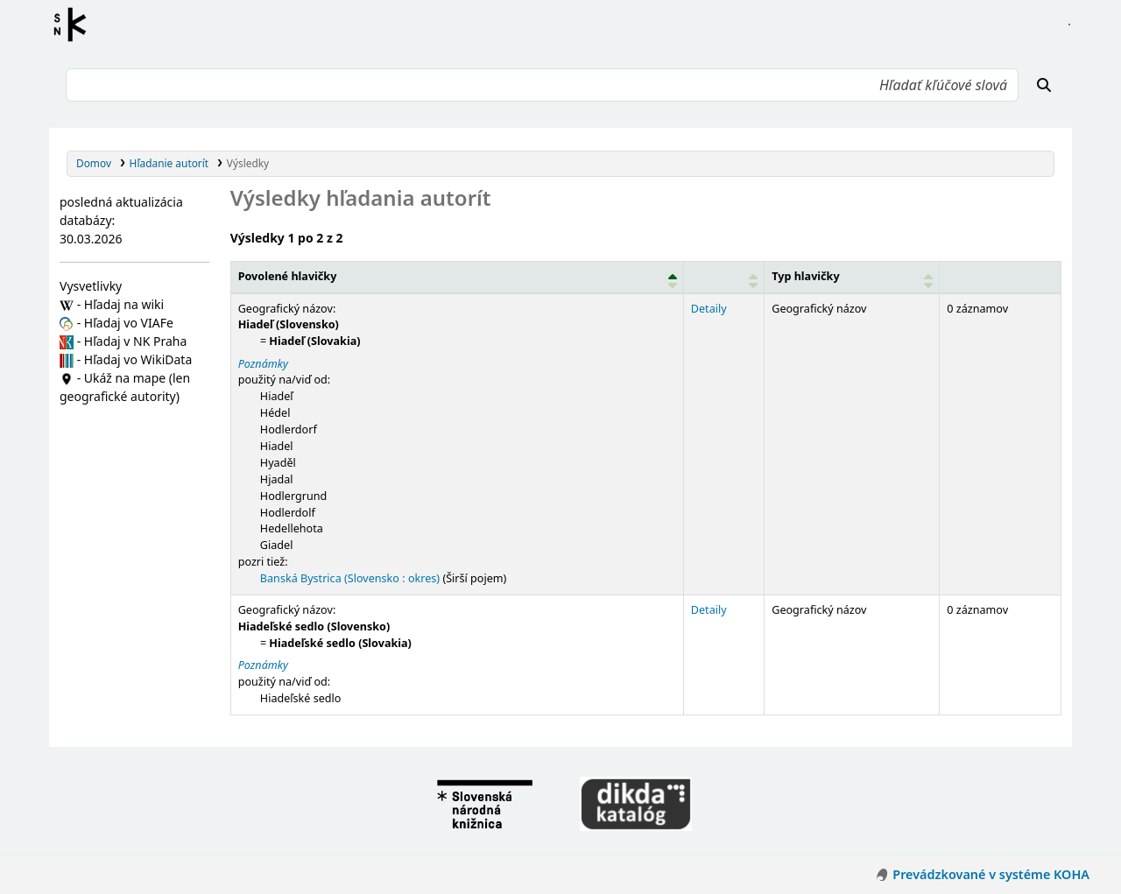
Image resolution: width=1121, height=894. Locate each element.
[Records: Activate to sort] (1000, 276)
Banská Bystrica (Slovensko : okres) (350, 578)
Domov (93, 163)
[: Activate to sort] (723, 276)
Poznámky (263, 363)
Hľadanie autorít (169, 163)
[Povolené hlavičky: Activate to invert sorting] (456, 276)
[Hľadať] (1044, 85)
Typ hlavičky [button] (805, 276)
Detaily (709, 308)
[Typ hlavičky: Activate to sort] (852, 276)
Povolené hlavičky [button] (287, 276)
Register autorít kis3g (75, 24)
